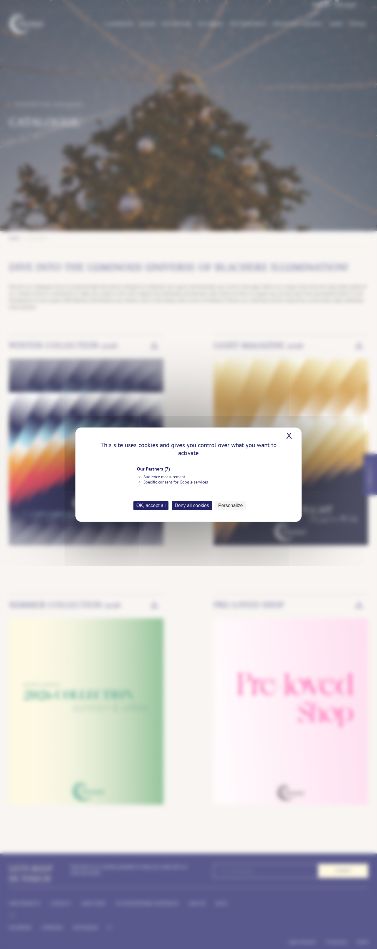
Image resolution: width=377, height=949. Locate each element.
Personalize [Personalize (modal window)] (230, 505)
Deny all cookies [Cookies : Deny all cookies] (192, 505)
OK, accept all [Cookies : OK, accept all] (151, 505)
